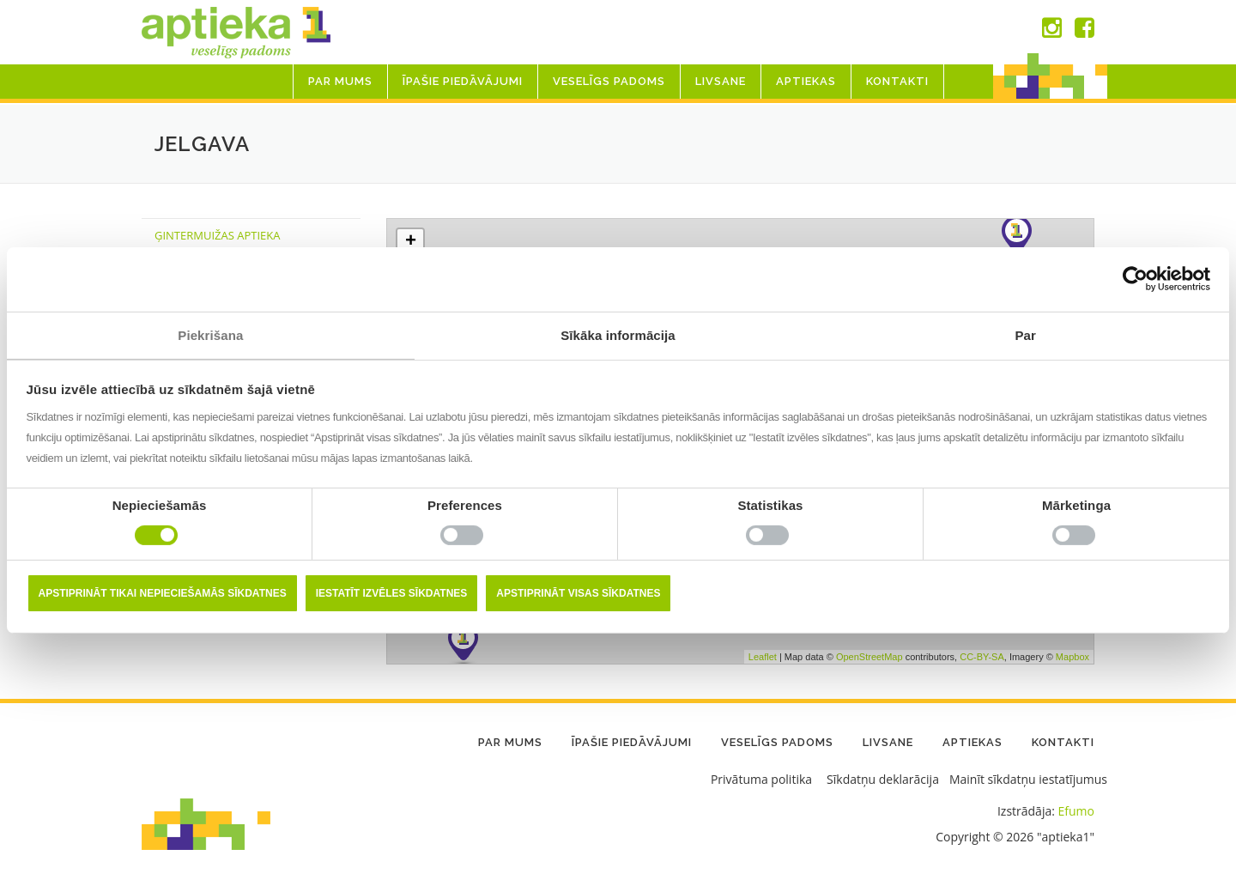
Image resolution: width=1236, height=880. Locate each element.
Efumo (1076, 811)
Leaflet (762, 656)
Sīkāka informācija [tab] (618, 334)
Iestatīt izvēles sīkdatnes (392, 593)
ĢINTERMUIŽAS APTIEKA (217, 235)
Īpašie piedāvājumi (463, 81)
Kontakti (897, 81)
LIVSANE (720, 81)
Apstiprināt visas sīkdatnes (578, 593)
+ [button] (410, 242)
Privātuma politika (761, 779)
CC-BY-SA (982, 656)
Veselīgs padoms (609, 81)
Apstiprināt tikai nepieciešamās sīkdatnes (163, 593)
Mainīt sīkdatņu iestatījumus (1028, 779)
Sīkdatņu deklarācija (883, 779)
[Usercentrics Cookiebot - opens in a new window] (1135, 279)
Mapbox (1072, 656)
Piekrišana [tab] (210, 334)
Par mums (340, 81)
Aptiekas (806, 81)
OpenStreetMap (869, 656)
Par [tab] (1025, 334)
